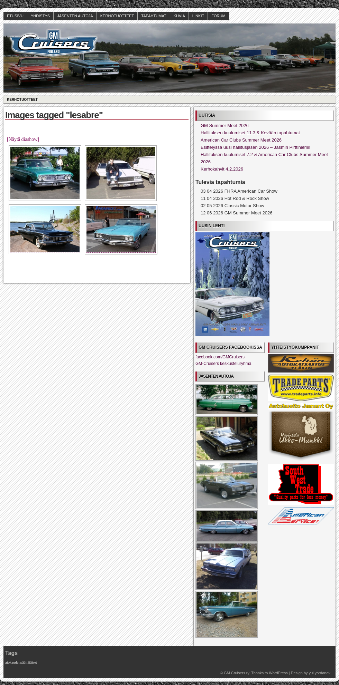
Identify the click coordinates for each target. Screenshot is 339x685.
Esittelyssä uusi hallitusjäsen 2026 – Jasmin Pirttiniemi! (255, 147)
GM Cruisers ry (236, 673)
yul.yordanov (319, 673)
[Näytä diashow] (23, 139)
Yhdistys (40, 16)
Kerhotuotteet (117, 16)
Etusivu (15, 16)
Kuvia (179, 16)
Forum (218, 16)
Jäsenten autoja (75, 16)
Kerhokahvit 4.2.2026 (222, 169)
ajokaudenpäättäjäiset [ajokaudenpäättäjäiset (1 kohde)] (21, 662)
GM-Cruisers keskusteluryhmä (223, 363)
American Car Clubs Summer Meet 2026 (241, 140)
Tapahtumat (153, 16)
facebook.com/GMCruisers (220, 357)
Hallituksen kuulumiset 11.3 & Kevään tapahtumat (250, 132)
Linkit (198, 16)
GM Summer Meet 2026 (225, 125)
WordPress (278, 673)
